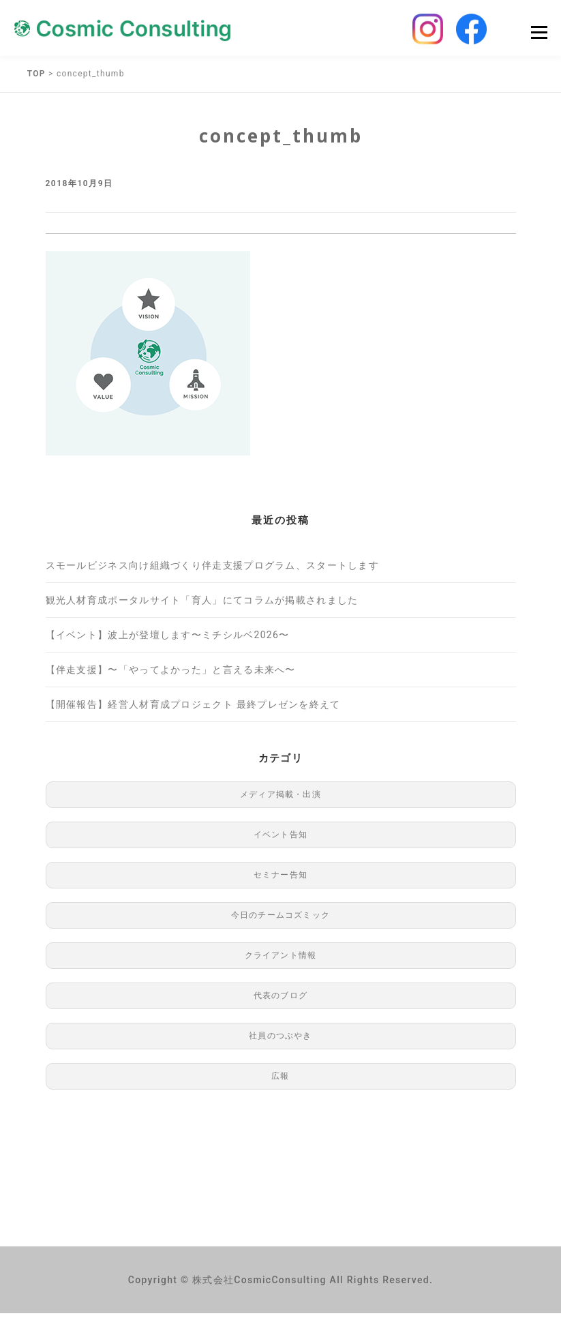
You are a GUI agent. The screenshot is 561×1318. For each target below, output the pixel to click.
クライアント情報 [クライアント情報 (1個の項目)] (281, 960)
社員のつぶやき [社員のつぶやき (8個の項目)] (280, 1040)
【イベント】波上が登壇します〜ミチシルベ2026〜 (168, 639)
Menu (539, 35)
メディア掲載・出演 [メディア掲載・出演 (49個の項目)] (280, 799)
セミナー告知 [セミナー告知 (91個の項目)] (280, 879)
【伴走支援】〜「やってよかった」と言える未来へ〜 (171, 674)
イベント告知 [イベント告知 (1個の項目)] (280, 839)
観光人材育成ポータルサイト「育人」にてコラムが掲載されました (202, 604)
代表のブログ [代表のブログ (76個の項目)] (280, 1000)
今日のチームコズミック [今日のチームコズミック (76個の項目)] (280, 920)
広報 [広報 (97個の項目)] (280, 1080)
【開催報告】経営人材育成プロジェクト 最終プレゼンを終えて (193, 709)
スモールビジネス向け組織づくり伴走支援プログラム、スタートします (213, 570)
